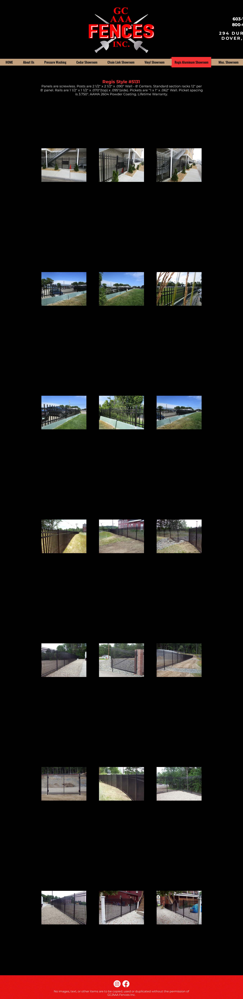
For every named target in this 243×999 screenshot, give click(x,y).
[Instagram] (117, 983)
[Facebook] (125, 983)
